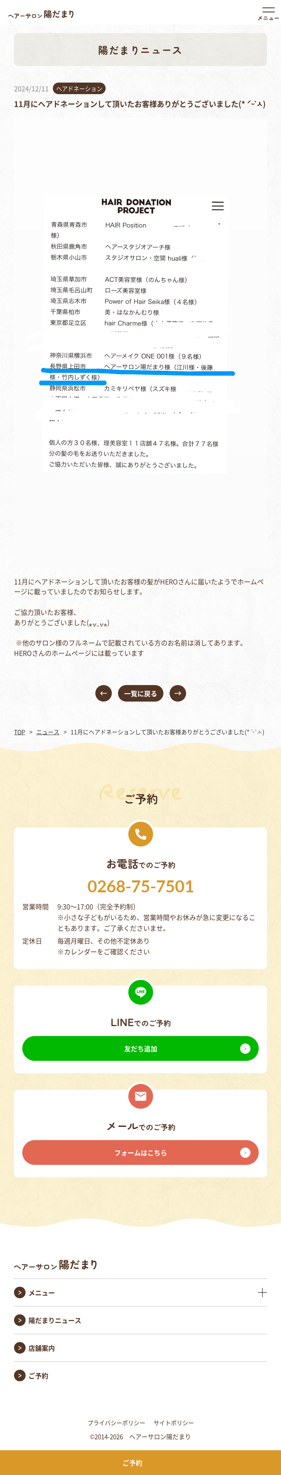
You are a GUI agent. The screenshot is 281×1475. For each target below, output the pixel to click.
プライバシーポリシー (116, 1422)
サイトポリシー (173, 1422)
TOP (19, 732)
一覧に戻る (140, 693)
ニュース (47, 732)
